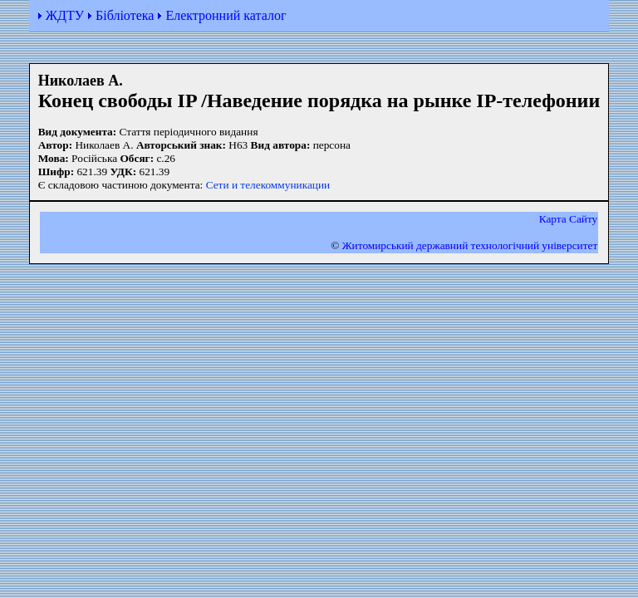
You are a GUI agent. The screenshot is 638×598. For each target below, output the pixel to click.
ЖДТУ (65, 15)
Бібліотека (125, 15)
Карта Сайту (568, 219)
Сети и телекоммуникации (268, 185)
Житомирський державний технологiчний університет (470, 245)
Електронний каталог (225, 15)
